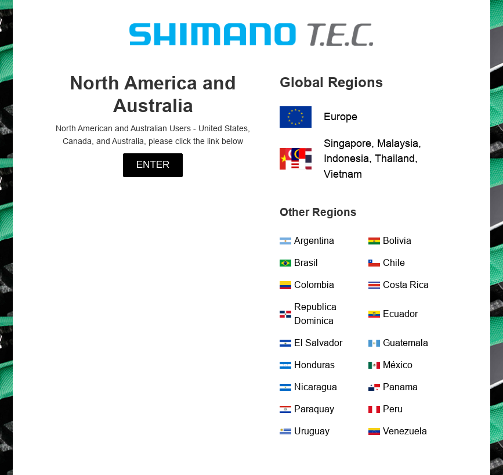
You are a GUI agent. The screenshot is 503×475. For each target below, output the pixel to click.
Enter (153, 164)
